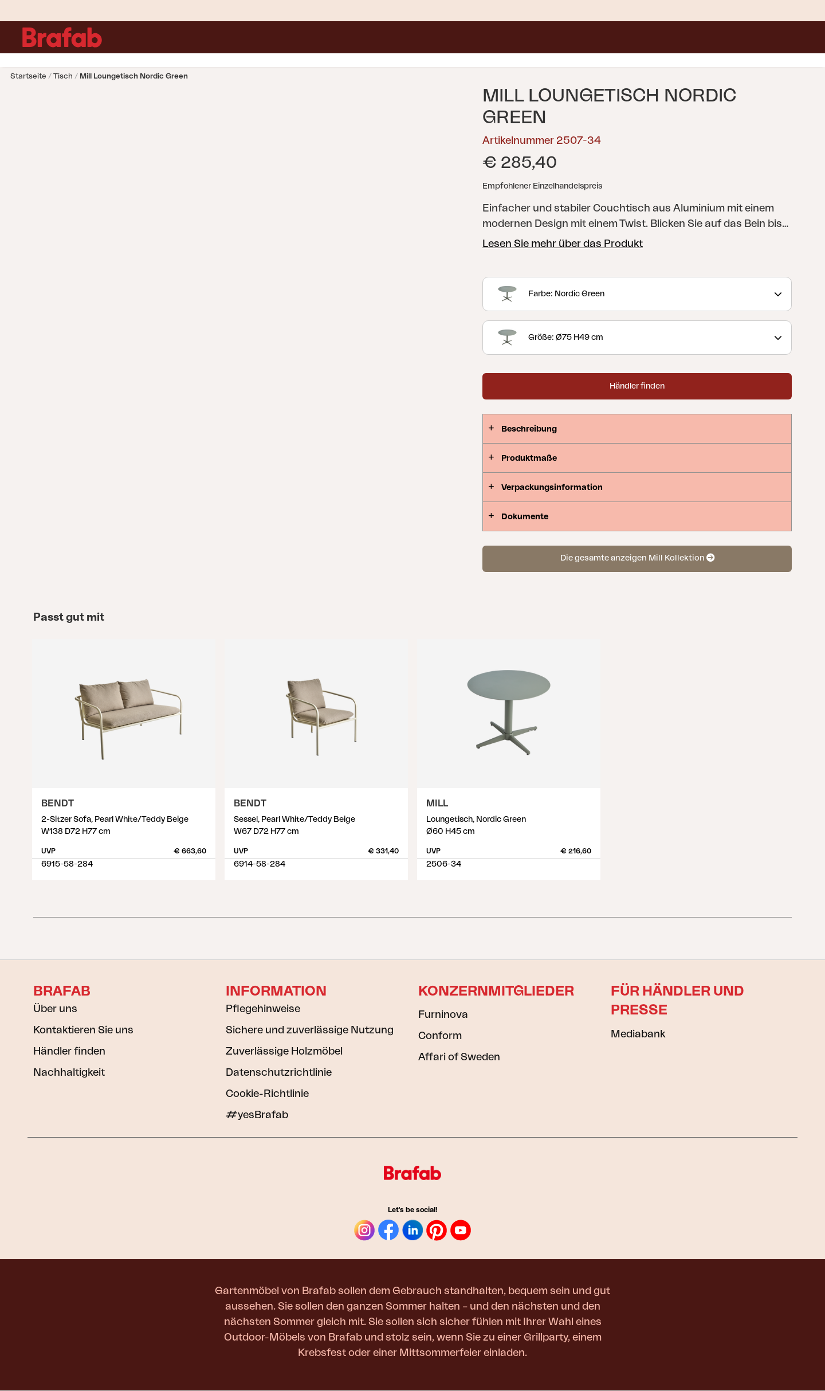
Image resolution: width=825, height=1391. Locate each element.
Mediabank (638, 1034)
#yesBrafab (257, 1115)
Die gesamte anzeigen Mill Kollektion (637, 558)
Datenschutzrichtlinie (279, 1072)
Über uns (55, 1009)
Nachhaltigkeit (69, 1072)
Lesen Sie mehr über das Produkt (562, 243)
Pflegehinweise (263, 1009)
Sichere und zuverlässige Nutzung (310, 1030)
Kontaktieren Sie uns (83, 1030)
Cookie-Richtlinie (267, 1093)
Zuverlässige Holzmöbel (284, 1051)
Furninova (443, 1014)
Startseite (28, 76)
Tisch (63, 76)
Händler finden (637, 386)
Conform (440, 1035)
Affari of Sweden (459, 1057)
